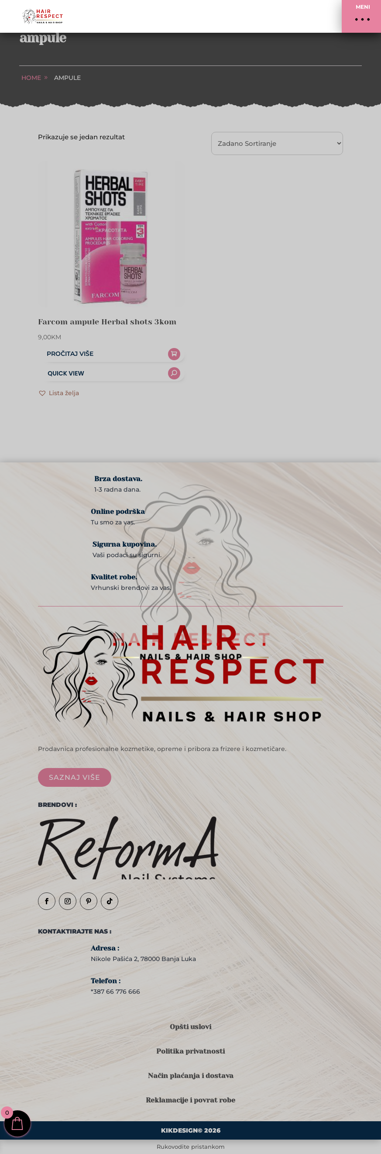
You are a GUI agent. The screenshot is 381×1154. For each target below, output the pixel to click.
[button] (361, 16)
